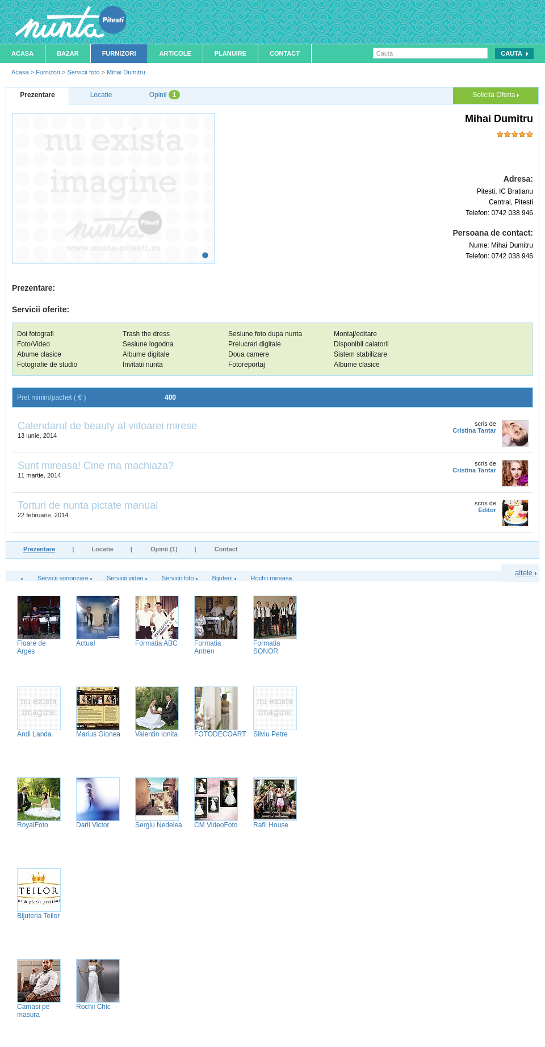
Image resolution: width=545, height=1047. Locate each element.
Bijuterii (222, 578)
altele (525, 572)
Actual (85, 643)
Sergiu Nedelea (158, 825)
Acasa (22, 53)
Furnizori (119, 53)
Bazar (68, 53)
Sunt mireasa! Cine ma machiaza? (96, 465)
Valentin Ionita (156, 734)
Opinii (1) (164, 549)
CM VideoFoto (215, 825)
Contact (285, 53)
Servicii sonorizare (63, 578)
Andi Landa (34, 734)
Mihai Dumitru (126, 72)
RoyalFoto (32, 825)
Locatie (102, 549)
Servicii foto (83, 72)
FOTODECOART (220, 734)
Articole (175, 53)
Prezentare (39, 549)
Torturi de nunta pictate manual (88, 505)
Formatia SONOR (266, 647)
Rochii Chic (93, 1007)
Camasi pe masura (33, 1011)
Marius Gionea (98, 734)
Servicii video (125, 578)
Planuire (230, 53)
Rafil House (270, 825)
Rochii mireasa (271, 578)
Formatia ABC (156, 643)
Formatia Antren (207, 647)
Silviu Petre (270, 734)
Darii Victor (92, 825)
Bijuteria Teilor (38, 916)
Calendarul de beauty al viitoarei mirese (107, 426)
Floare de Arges (31, 647)
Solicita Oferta (495, 95)
